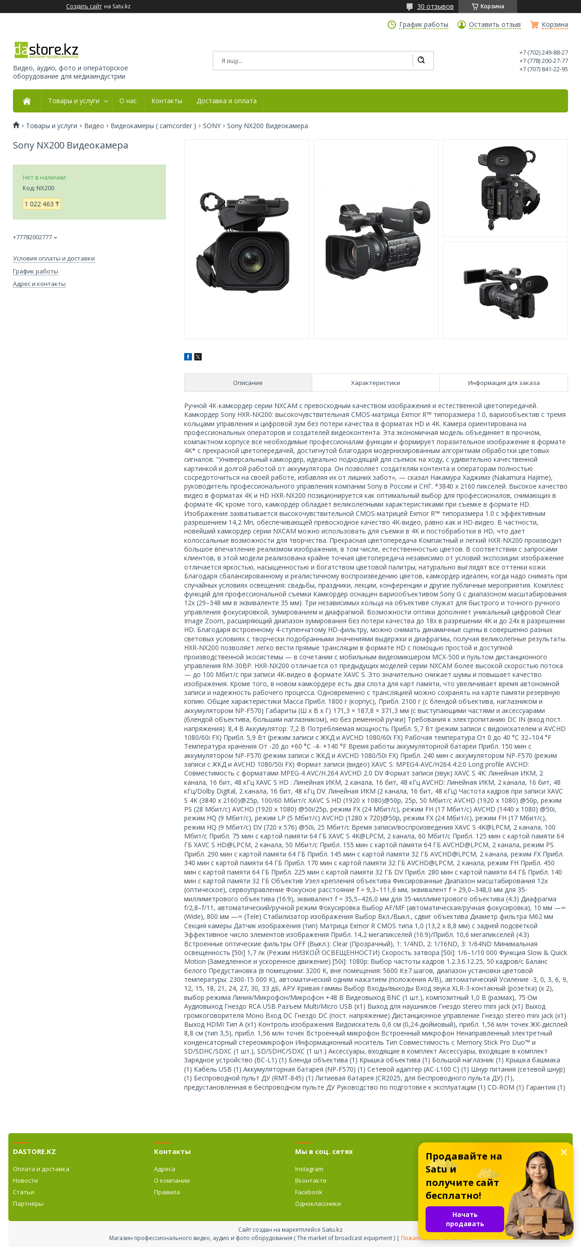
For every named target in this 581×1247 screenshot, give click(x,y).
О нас (128, 101)
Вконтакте (311, 1180)
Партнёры (28, 1203)
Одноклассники (318, 1203)
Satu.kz (332, 1229)
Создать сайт (84, 6)
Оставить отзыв (495, 24)
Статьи (23, 1192)
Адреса (164, 1169)
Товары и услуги (73, 101)
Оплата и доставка (41, 1169)
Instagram (309, 1169)
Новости (25, 1180)
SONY (212, 126)
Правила (167, 1192)
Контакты (166, 101)
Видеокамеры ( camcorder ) (153, 126)
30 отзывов (435, 6)
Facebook (308, 1192)
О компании (172, 1180)
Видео (94, 126)
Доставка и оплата (227, 101)
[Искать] (421, 60)
